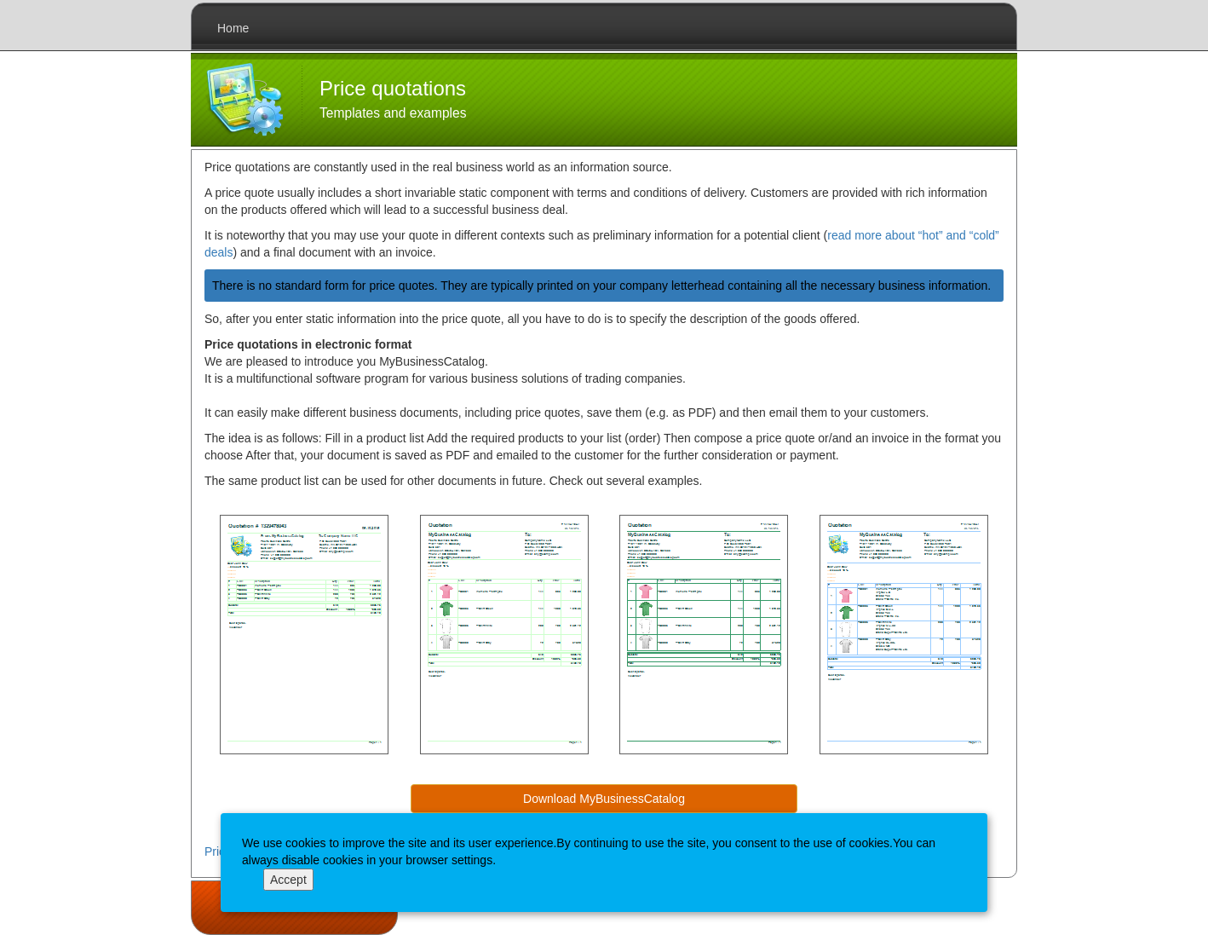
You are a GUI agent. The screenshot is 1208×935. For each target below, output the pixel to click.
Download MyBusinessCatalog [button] (604, 798)
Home (233, 28)
